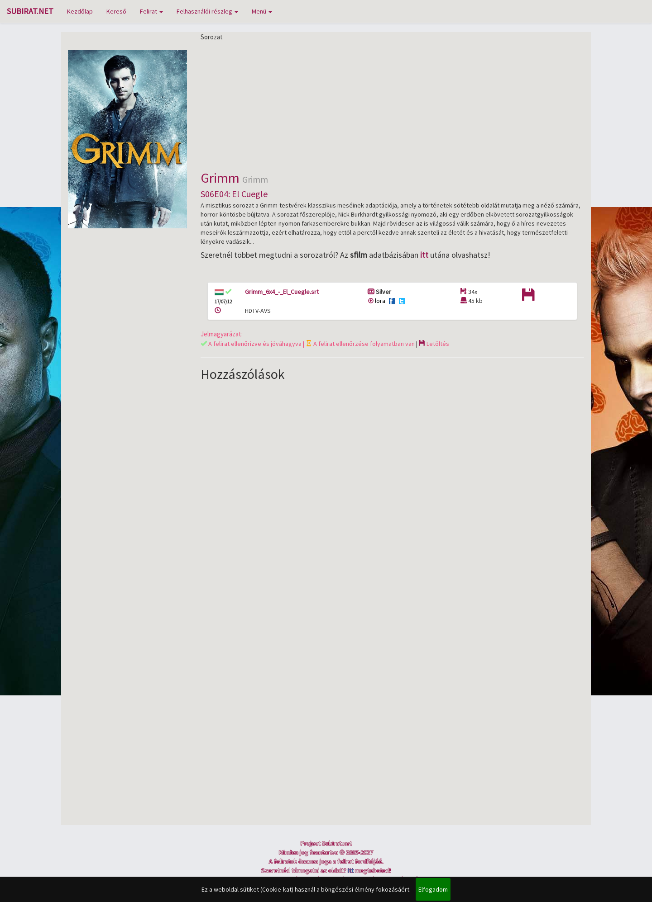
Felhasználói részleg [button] (207, 11)
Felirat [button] (151, 11)
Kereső (116, 11)
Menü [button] (262, 11)
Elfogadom (433, 889)
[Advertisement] (393, 105)
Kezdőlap (80, 11)
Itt (351, 870)
